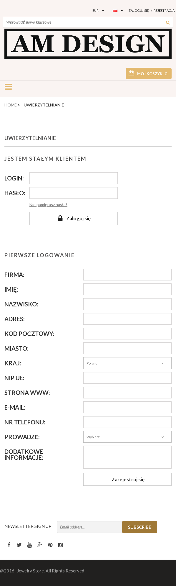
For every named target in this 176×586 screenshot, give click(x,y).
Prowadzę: (22, 437)
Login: (14, 178)
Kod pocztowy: (29, 334)
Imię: (11, 289)
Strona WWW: (27, 392)
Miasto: (16, 348)
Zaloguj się (139, 10)
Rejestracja (164, 10)
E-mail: (14, 407)
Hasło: (14, 193)
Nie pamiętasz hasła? (48, 204)
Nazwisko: (21, 304)
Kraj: (12, 363)
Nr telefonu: (24, 422)
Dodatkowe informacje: (23, 454)
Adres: (14, 319)
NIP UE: (14, 378)
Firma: (14, 275)
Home (10, 104)
